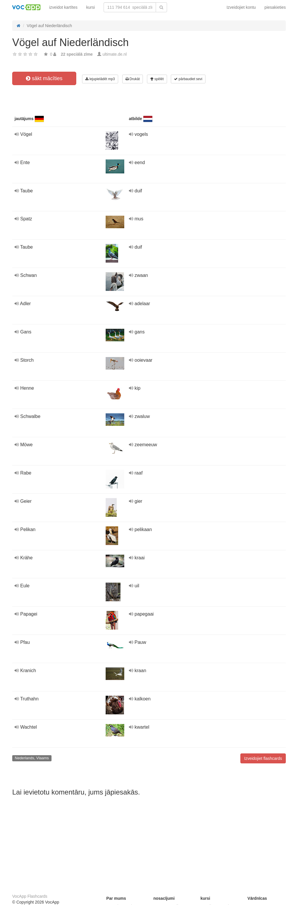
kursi (90, 7)
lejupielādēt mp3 (100, 79)
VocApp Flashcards (29, 896)
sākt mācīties (44, 78)
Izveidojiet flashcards (263, 758)
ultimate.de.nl (114, 54)
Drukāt (132, 79)
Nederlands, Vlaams (32, 758)
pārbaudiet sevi (188, 79)
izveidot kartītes (63, 7)
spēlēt (157, 79)
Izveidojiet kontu (241, 7)
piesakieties (275, 7)
